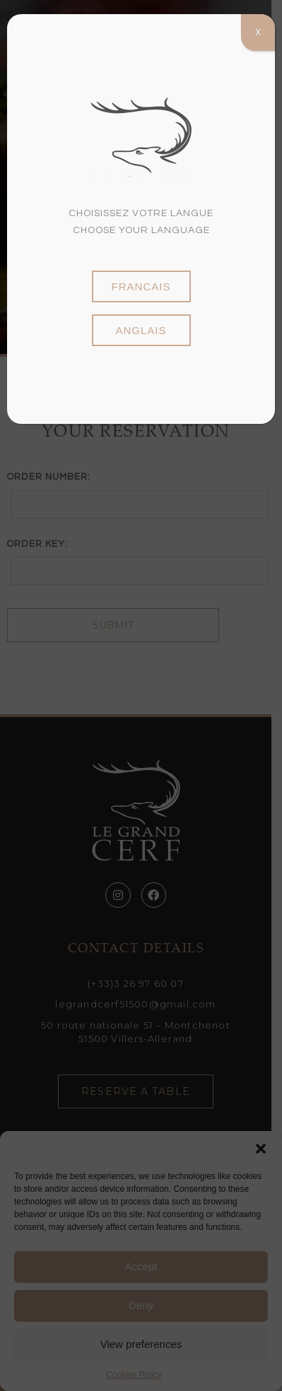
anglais (140, 330)
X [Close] (258, 32)
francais (141, 286)
